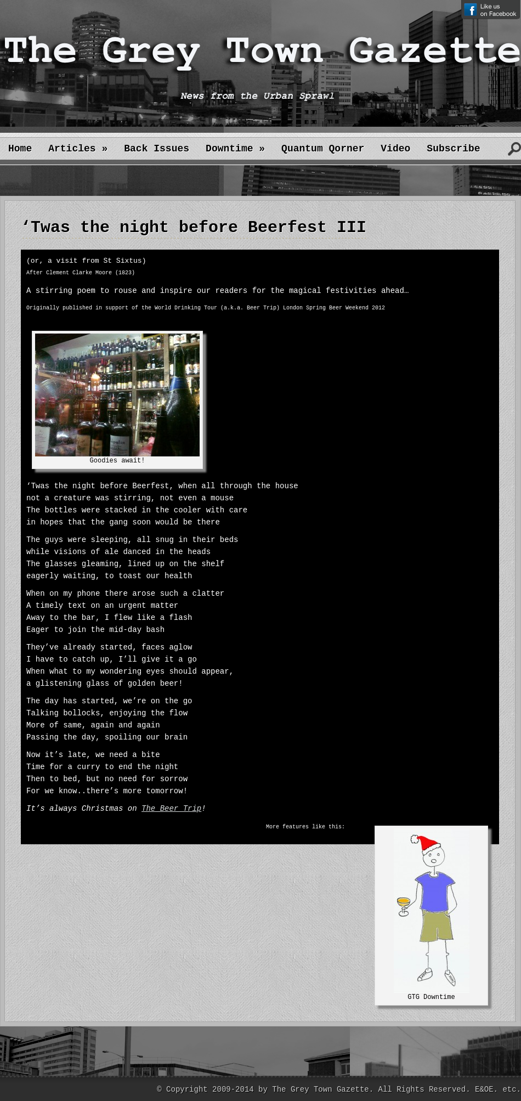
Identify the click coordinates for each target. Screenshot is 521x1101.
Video (395, 148)
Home (20, 148)
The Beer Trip (171, 808)
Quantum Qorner (322, 148)
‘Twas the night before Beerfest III (193, 227)
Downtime (235, 148)
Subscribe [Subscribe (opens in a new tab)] (453, 148)
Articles (77, 148)
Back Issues (156, 148)
